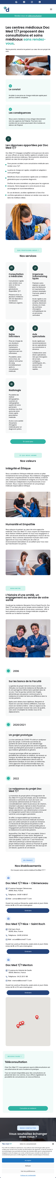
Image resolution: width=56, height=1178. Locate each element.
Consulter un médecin (28, 1108)
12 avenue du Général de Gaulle (20, 971)
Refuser (28, 1166)
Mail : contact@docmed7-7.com (20, 899)
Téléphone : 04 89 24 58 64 (18, 935)
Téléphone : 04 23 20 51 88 (18, 976)
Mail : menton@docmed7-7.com (20, 981)
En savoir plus (28, 441)
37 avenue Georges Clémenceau (20, 889)
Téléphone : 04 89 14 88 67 (18, 894)
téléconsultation (35, 16)
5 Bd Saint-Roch (15, 930)
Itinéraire (28, 910)
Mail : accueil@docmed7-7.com (19, 939)
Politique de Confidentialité (28, 1175)
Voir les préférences (28, 1171)
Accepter (28, 1160)
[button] (53, 1144)
